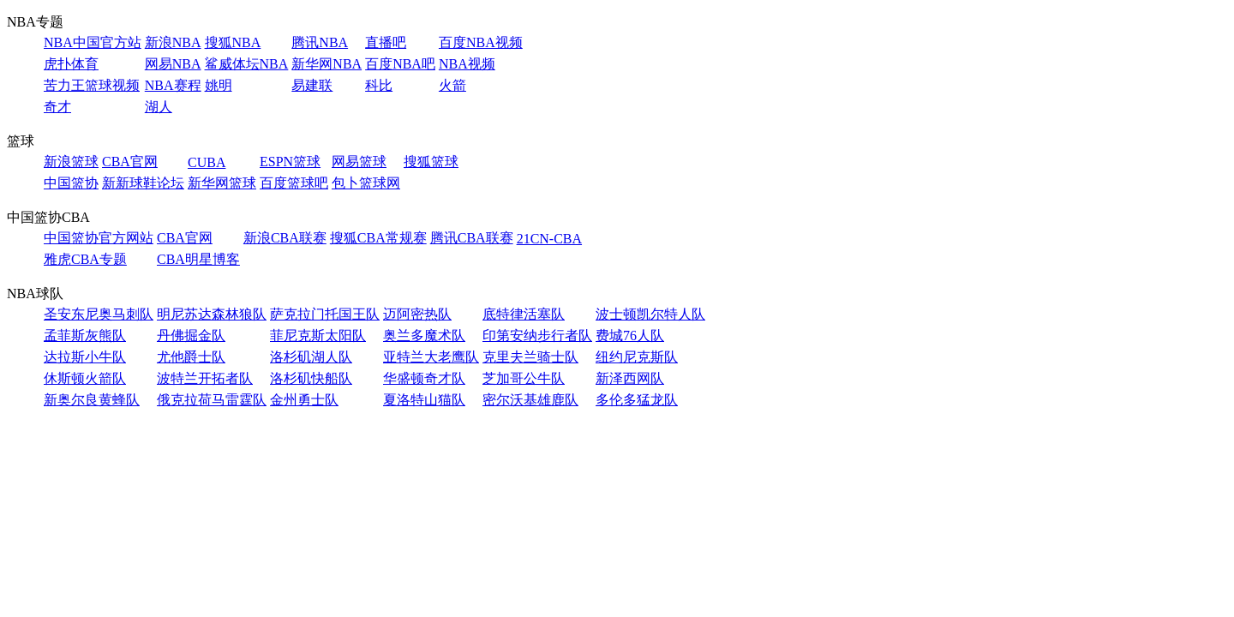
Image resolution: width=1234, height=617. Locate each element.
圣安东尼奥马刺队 (98, 314)
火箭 (452, 85)
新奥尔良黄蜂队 (92, 399)
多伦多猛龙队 (637, 399)
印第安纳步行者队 (537, 335)
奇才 (57, 106)
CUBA (206, 162)
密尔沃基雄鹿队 (530, 399)
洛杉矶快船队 (311, 378)
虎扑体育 (71, 64)
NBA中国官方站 (92, 42)
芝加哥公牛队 (523, 378)
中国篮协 (71, 183)
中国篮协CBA (48, 217)
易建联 (311, 85)
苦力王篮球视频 (92, 85)
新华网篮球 (222, 183)
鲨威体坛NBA (247, 64)
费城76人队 (630, 335)
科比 (378, 85)
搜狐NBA (233, 42)
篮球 (20, 141)
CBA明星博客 (198, 259)
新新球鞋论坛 (143, 183)
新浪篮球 (71, 161)
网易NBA (173, 64)
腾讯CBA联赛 (471, 238)
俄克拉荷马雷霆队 (212, 399)
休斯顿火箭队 (85, 378)
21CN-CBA (549, 238)
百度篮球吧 (294, 183)
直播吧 (385, 42)
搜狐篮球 (431, 161)
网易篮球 (359, 161)
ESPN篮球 (290, 161)
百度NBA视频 (481, 42)
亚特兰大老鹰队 (431, 357)
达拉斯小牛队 (85, 357)
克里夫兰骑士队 (530, 357)
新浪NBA (173, 42)
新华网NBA (326, 64)
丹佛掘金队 (191, 335)
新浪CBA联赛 (284, 238)
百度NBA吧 (400, 64)
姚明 (218, 85)
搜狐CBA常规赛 (378, 238)
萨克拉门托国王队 (325, 314)
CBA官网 (130, 161)
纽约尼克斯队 (637, 357)
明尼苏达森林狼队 (212, 314)
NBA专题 (35, 22)
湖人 (158, 106)
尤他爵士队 (191, 357)
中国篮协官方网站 (98, 238)
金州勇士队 (304, 399)
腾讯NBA (319, 42)
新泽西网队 (630, 378)
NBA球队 (35, 293)
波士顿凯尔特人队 (650, 314)
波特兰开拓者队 (205, 378)
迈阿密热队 (417, 314)
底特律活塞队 (523, 314)
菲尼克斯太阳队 (318, 335)
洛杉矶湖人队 (311, 357)
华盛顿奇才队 (424, 378)
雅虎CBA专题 (85, 259)
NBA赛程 (173, 85)
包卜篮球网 (366, 183)
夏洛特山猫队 (424, 399)
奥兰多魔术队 (424, 335)
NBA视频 (467, 64)
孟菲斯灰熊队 (85, 335)
